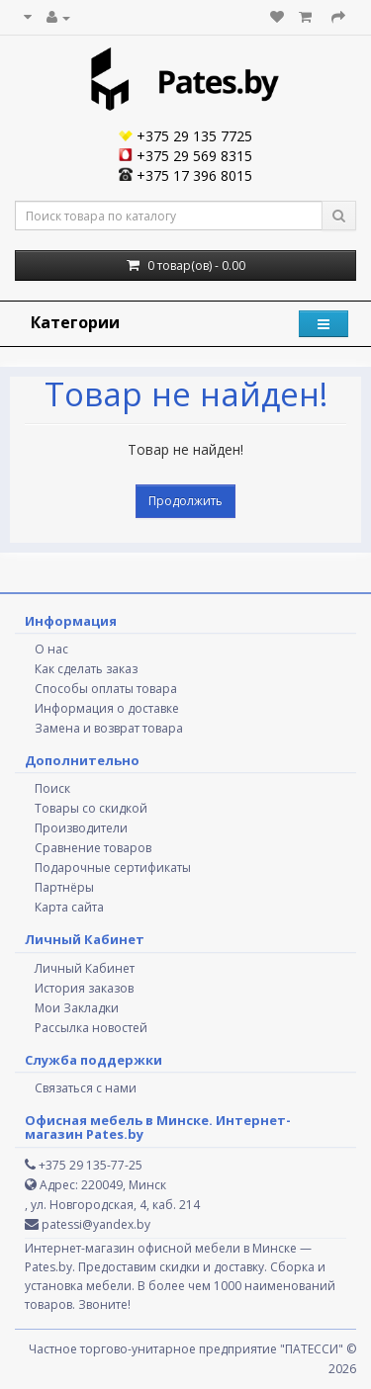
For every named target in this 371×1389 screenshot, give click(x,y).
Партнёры (64, 887)
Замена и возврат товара (109, 728)
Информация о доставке (107, 708)
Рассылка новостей (91, 1027)
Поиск (52, 788)
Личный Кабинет (85, 968)
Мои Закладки (77, 1007)
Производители (81, 828)
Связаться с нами (86, 1088)
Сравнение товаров (93, 847)
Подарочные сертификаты (113, 867)
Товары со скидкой (91, 808)
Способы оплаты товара (106, 688)
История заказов (84, 988)
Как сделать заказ (86, 668)
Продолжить (185, 500)
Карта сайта (69, 907)
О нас (51, 649)
